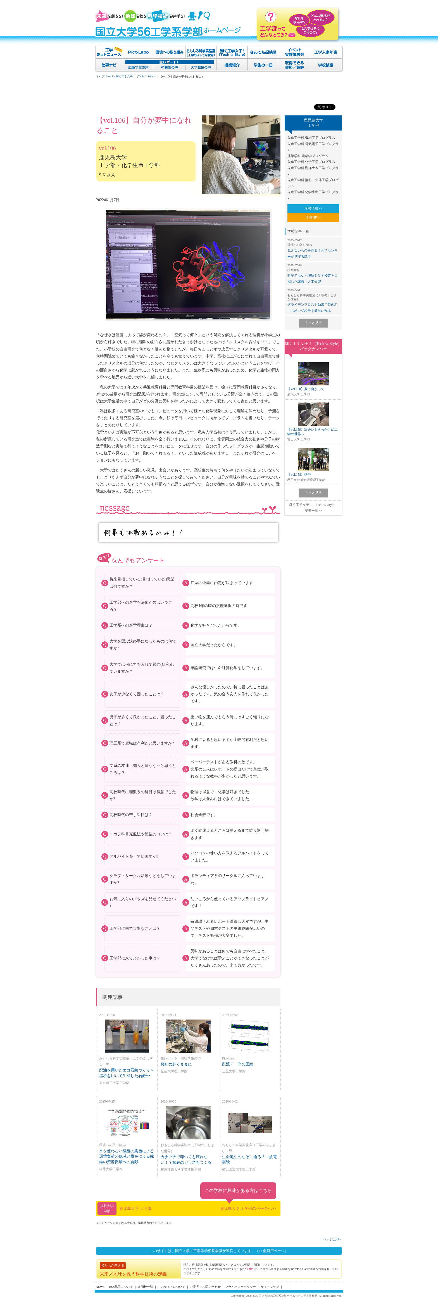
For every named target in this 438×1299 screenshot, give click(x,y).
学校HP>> (313, 217)
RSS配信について (121, 1286)
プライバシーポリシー (240, 1286)
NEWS (100, 1286)
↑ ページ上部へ (331, 1239)
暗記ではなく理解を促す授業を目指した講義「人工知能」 (313, 273)
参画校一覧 (145, 1286)
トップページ (104, 76)
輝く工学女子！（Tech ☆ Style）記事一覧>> (313, 508)
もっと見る (313, 323)
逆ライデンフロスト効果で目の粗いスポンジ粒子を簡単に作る (313, 300)
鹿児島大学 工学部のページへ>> (248, 1208)
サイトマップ (270, 1286)
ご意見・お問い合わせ (205, 1286)
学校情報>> (313, 208)
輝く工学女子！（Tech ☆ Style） (136, 76)
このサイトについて (171, 1286)
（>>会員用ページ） (271, 1251)
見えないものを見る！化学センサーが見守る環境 (313, 248)
